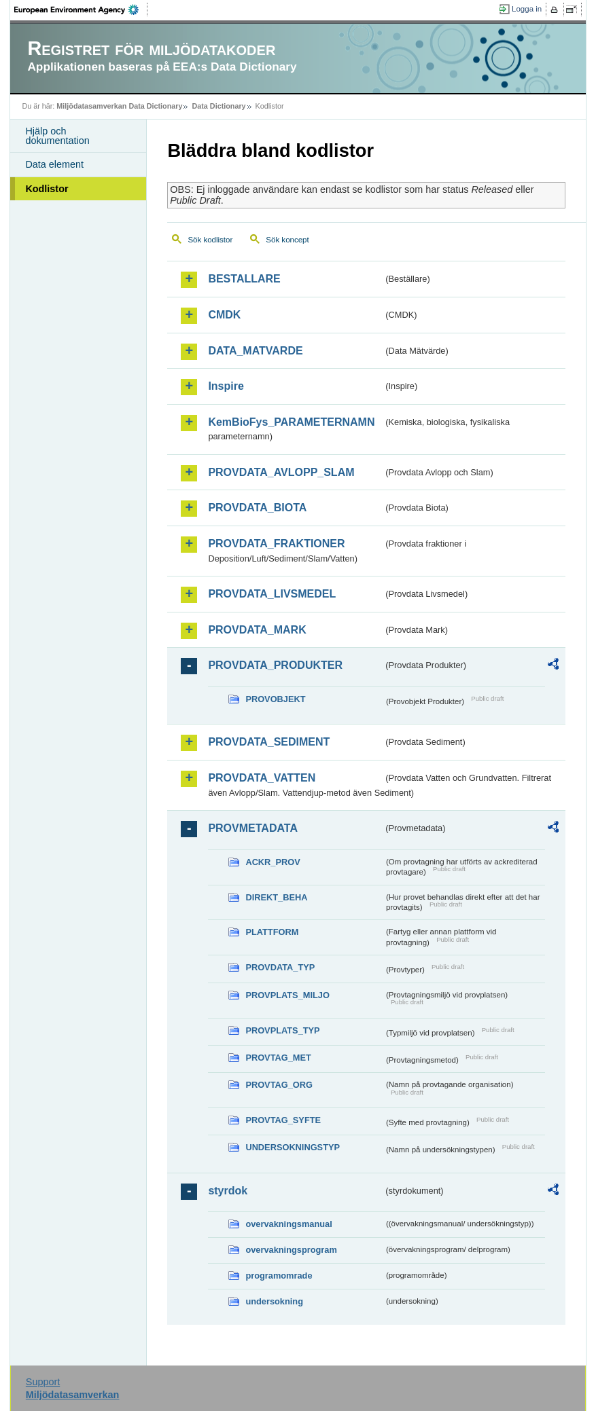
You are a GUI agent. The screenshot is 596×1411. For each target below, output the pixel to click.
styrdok (227, 1190)
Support (43, 1381)
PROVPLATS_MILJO (287, 995)
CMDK (224, 314)
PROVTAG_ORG (279, 1085)
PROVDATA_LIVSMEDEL (272, 594)
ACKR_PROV (272, 862)
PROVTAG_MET (278, 1057)
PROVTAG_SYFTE (283, 1120)
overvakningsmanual (288, 1224)
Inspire (225, 386)
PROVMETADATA (253, 828)
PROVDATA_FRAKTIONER (276, 543)
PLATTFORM (271, 932)
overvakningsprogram (290, 1250)
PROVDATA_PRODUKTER (275, 665)
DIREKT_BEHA (276, 897)
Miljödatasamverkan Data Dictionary (119, 106)
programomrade (278, 1275)
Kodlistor (46, 188)
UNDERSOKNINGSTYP (292, 1147)
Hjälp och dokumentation (57, 136)
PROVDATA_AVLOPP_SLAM (281, 472)
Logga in (527, 9)
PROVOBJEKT (275, 699)
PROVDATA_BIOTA (257, 507)
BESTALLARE (244, 279)
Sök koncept (287, 240)
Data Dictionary (218, 106)
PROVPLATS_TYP (282, 1030)
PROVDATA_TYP (280, 967)
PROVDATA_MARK (257, 630)
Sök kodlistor (210, 240)
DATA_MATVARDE (255, 350)
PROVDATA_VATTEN (261, 778)
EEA (80, 9)
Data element (54, 164)
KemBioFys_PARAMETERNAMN (291, 422)
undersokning (274, 1301)
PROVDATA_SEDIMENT (269, 742)
